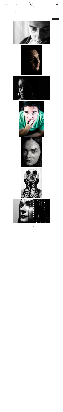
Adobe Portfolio (33, 232)
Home (1, 4)
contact (16, 4)
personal (4, 4)
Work (7, 4)
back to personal (55, 18)
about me (12, 4)
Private (9, 4)
